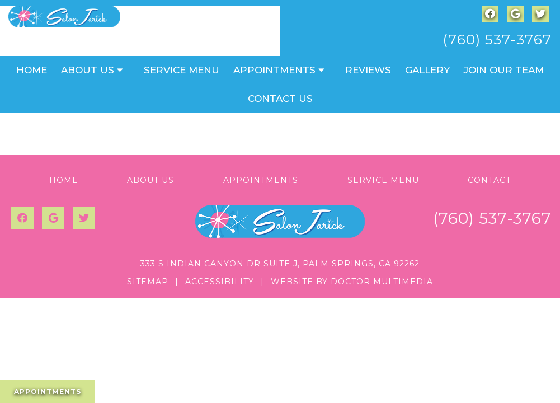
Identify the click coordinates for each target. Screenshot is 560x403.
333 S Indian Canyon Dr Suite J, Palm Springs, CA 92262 (280, 264)
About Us (87, 70)
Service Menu (181, 70)
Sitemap (147, 282)
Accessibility (219, 282)
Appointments (274, 70)
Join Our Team (504, 70)
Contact (489, 180)
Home (31, 70)
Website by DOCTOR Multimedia (352, 282)
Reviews (368, 70)
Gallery (427, 70)
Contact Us (280, 98)
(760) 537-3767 (497, 39)
